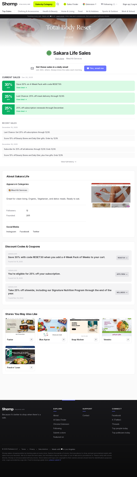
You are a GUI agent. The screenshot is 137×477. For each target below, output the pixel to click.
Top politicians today (121, 433)
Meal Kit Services (74, 58)
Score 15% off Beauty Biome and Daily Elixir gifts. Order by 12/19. (33, 139)
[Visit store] (31, 343)
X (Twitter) (116, 420)
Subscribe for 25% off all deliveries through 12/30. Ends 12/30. (32, 150)
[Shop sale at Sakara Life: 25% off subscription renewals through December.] (68, 110)
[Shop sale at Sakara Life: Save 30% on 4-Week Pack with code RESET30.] (68, 86)
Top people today (120, 428)
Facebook (24, 233)
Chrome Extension (61, 424)
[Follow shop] (95, 69)
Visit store (59, 58)
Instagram (11, 233)
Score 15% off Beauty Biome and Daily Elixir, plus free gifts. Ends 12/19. (36, 157)
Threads (115, 424)
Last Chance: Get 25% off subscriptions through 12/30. (29, 133)
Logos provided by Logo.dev (16, 460)
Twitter (36, 233)
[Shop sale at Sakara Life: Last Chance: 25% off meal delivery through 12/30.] (68, 98)
